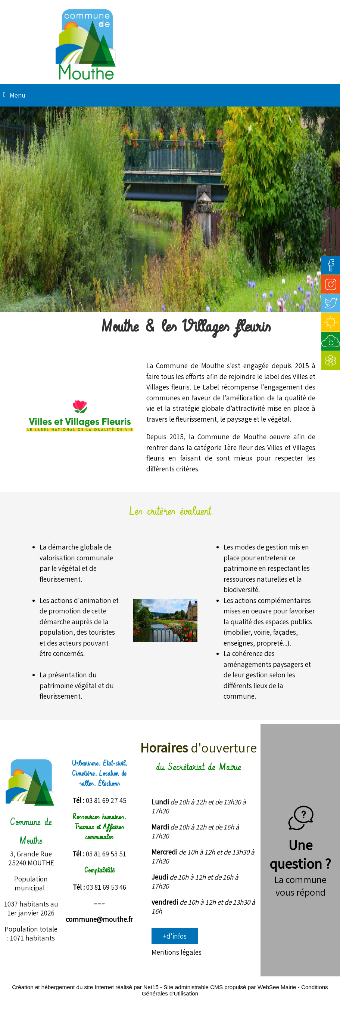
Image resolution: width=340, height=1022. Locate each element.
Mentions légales (177, 952)
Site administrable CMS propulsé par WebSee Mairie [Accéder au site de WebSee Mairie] (229, 987)
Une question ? (300, 845)
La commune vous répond (300, 885)
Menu (17, 95)
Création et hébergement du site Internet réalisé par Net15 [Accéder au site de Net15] (85, 987)
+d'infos (175, 936)
